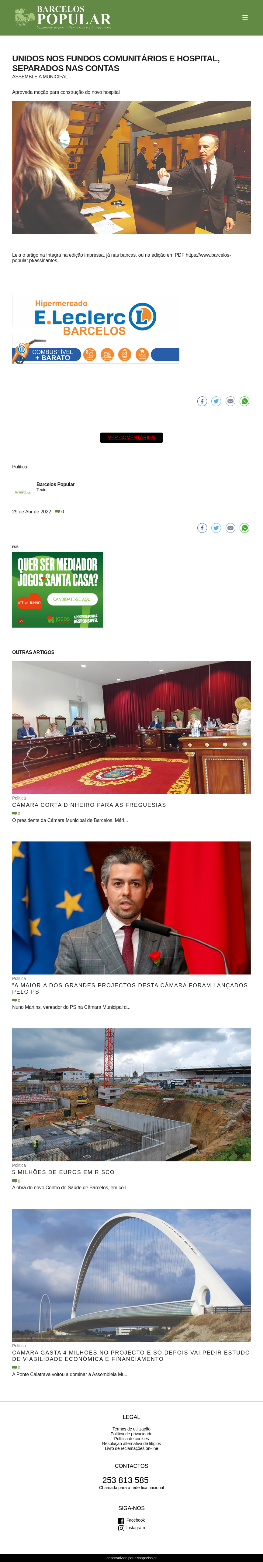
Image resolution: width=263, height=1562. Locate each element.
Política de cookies (131, 1438)
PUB (15, 547)
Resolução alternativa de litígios (131, 1443)
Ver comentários (131, 437)
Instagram (135, 1527)
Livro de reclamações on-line (131, 1448)
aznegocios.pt (145, 1558)
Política (19, 798)
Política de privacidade (132, 1433)
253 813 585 (125, 1480)
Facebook (135, 1520)
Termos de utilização (131, 1429)
